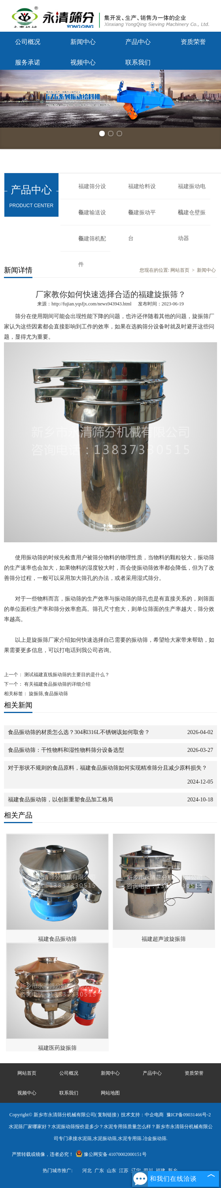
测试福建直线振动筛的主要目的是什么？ (66, 674)
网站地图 (110, 1093)
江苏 (123, 1170)
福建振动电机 (192, 191)
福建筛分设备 (92, 191)
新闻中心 (83, 41)
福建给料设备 (142, 191)
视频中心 (83, 62)
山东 (111, 1170)
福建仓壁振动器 (192, 217)
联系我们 (138, 62)
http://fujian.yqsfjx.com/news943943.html (91, 304)
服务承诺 (27, 62)
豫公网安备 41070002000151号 (111, 1154)
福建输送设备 (92, 217)
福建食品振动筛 (57, 939)
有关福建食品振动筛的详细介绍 (57, 684)
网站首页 (179, 270)
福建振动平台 (142, 217)
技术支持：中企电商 (142, 1114)
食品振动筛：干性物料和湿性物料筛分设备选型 (66, 750)
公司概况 (27, 41)
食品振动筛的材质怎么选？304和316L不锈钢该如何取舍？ (79, 732)
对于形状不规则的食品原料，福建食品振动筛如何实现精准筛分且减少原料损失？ (107, 768)
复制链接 (107, 1114)
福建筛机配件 (92, 244)
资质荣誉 (193, 41)
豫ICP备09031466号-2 (188, 1114)
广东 (99, 1170)
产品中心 (138, 41)
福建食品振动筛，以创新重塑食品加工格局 (60, 800)
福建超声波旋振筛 (164, 939)
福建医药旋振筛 (57, 1048)
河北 (87, 1170)
